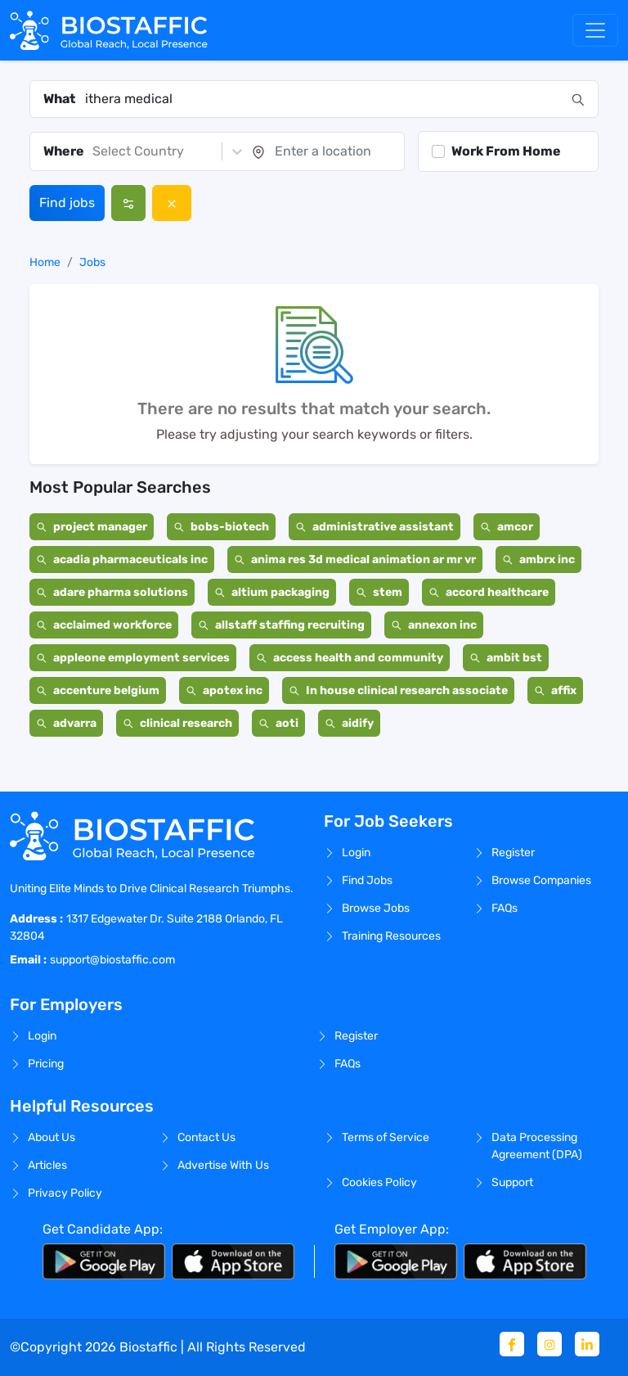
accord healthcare (488, 592)
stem (379, 592)
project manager (91, 527)
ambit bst (505, 658)
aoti (278, 723)
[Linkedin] (587, 1344)
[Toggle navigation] (595, 30)
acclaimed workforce (104, 625)
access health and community (349, 658)
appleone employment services (133, 658)
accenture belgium (97, 690)
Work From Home (506, 151)
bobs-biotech (221, 527)
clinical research (177, 723)
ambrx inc (538, 559)
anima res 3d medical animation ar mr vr (355, 559)
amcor (506, 527)
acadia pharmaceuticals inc (122, 559)
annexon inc (434, 625)
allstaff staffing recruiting (281, 625)
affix (555, 690)
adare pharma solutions (112, 592)
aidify (349, 723)
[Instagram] (549, 1344)
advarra (66, 723)
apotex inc (224, 690)
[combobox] (323, 99)
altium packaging (272, 592)
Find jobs (67, 202)
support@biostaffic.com (112, 960)
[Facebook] (512, 1344)
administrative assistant (374, 527)
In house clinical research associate (398, 690)
